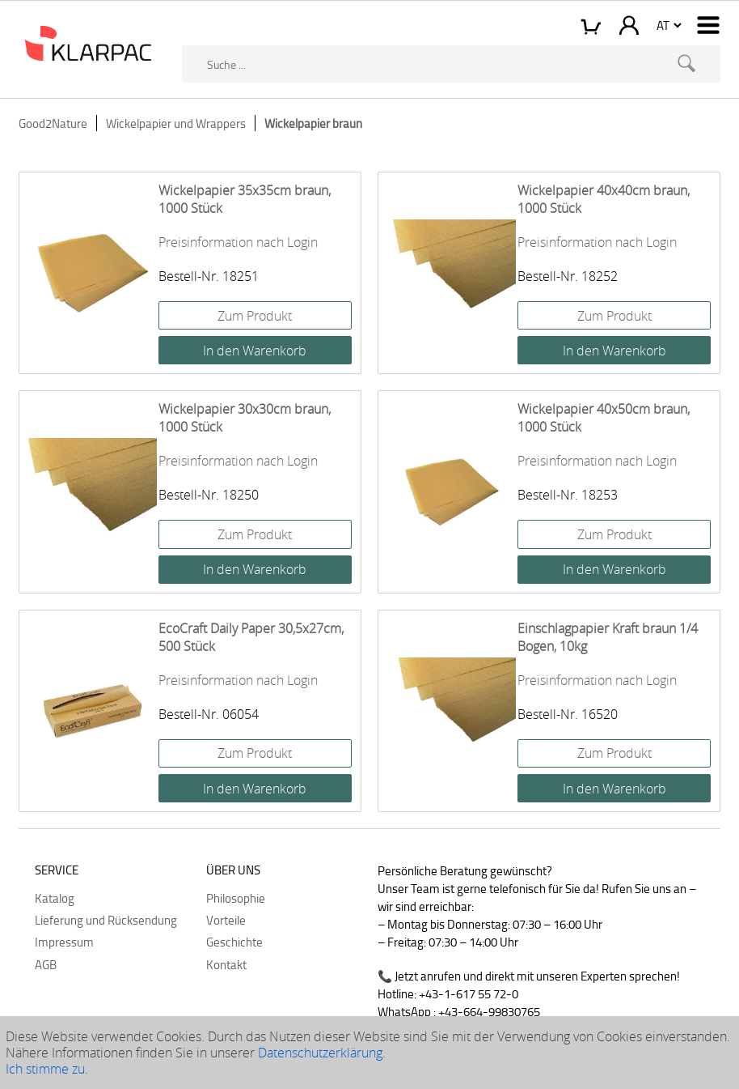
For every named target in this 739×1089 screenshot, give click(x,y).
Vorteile (226, 920)
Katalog (54, 898)
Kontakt (226, 964)
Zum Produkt (254, 316)
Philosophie (235, 898)
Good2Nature (53, 123)
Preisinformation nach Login (238, 242)
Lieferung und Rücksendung (106, 920)
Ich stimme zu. (47, 1069)
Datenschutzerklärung (320, 1052)
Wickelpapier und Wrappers (176, 123)
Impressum (64, 942)
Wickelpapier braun (313, 123)
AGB (46, 964)
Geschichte (234, 942)
